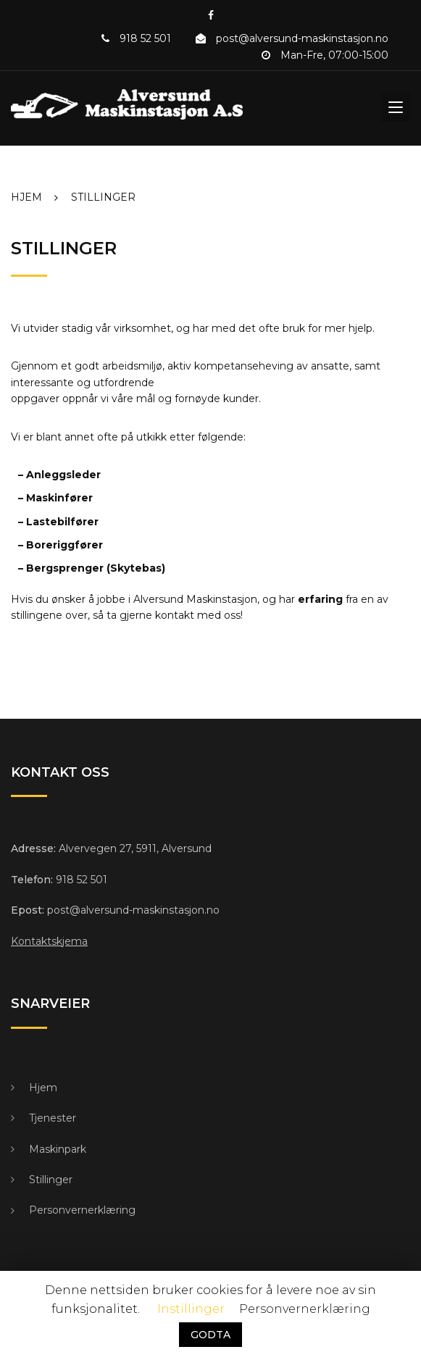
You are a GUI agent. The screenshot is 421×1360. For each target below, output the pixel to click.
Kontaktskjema (49, 941)
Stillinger (50, 1179)
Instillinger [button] (191, 1309)
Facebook (211, 15)
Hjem (43, 1087)
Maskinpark (57, 1149)
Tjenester (52, 1118)
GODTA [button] (210, 1334)
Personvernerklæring (82, 1210)
